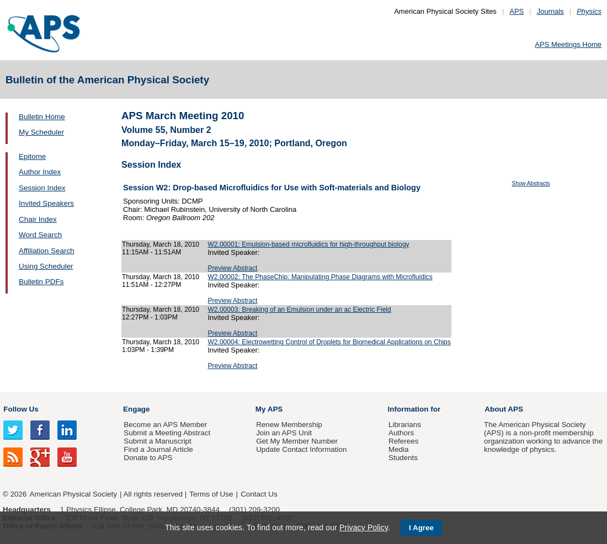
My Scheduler (41, 132)
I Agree (421, 528)
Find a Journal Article (158, 449)
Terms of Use (211, 494)
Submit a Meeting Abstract (167, 433)
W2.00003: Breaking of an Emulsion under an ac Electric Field (299, 309)
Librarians (404, 424)
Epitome (32, 156)
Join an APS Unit (284, 433)
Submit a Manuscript (157, 441)
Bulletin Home (42, 117)
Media (398, 449)
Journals (550, 11)
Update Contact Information (301, 449)
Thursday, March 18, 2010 (160, 244)
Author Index (40, 172)
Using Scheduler (46, 266)
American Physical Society (73, 494)
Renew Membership (289, 424)
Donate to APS (148, 458)
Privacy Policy (363, 527)
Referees (403, 441)
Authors (401, 433)
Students (403, 458)
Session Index (42, 188)
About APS (503, 409)
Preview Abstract (232, 268)
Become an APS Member (165, 424)
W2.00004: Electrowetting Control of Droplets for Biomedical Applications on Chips (328, 342)
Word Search (40, 235)
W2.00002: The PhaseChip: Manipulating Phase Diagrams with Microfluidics (319, 277)
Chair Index (38, 219)
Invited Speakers (46, 203)
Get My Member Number (297, 441)
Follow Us (20, 409)
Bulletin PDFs (41, 282)
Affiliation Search (46, 251)
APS (516, 11)
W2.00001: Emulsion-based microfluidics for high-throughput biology (308, 244)
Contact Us (259, 494)
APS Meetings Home (568, 44)
